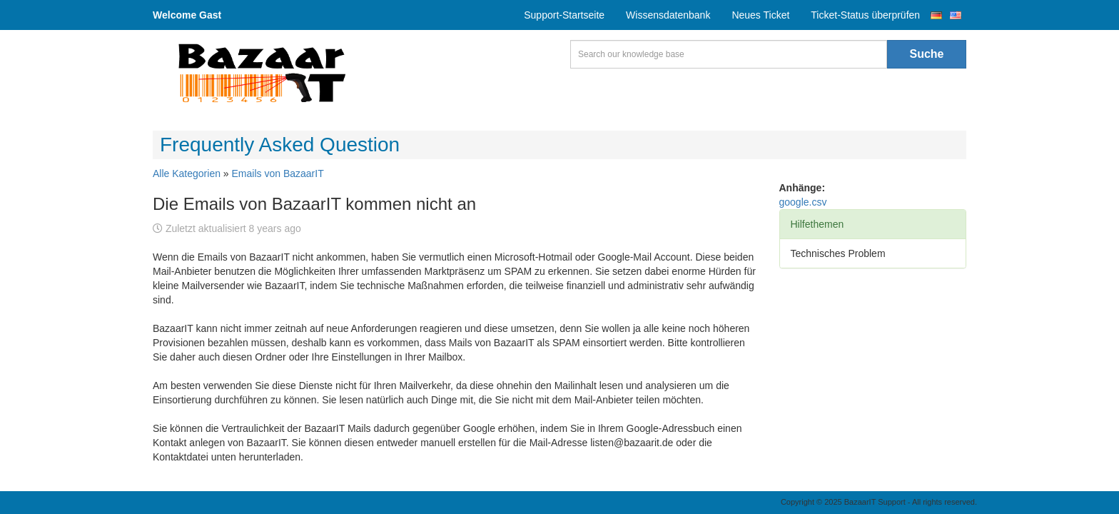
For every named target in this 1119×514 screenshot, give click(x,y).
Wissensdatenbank (668, 15)
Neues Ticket (760, 15)
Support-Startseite (564, 15)
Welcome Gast (187, 15)
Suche (926, 54)
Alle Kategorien (187, 173)
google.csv (803, 202)
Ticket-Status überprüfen (865, 15)
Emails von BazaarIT (278, 173)
